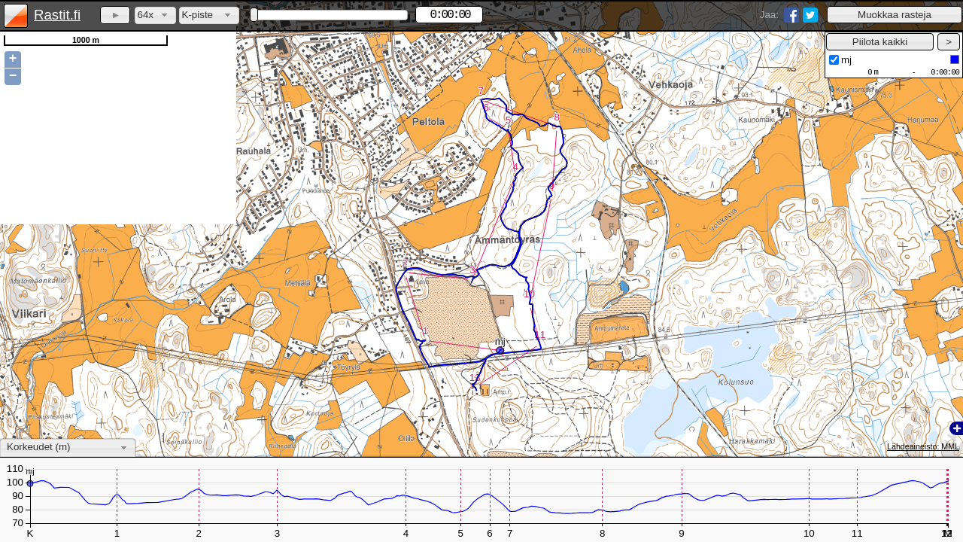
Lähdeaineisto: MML (923, 446)
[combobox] (155, 15)
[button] (894, 14)
